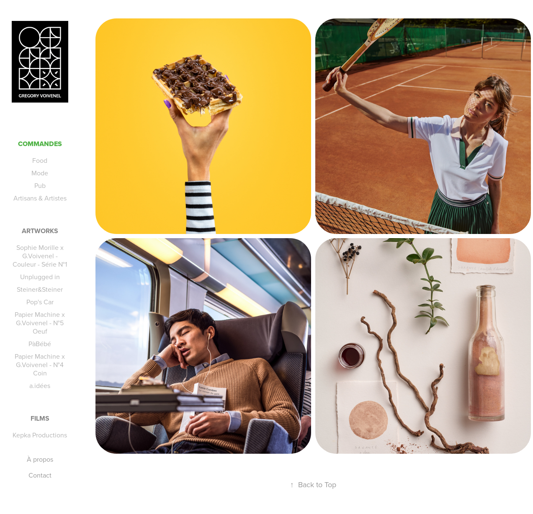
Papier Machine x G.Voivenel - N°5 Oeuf (40, 323)
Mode (39, 172)
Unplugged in (40, 276)
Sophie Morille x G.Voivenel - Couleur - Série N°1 (40, 256)
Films (40, 418)
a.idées (39, 385)
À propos (40, 459)
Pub (40, 185)
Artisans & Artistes (40, 198)
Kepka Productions (40, 434)
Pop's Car (40, 301)
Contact (39, 475)
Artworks (40, 231)
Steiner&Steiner (40, 289)
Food (39, 160)
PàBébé (39, 343)
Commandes (40, 144)
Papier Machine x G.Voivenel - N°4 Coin (40, 365)
